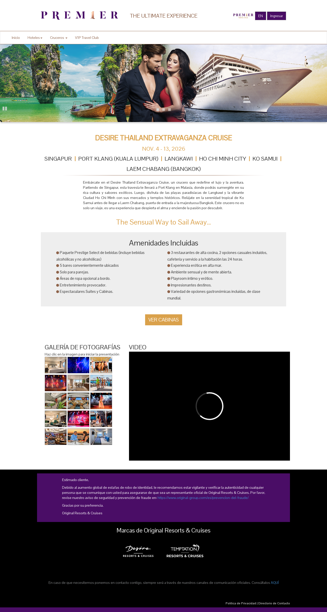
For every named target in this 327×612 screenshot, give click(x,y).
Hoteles (35, 37)
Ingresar (276, 16)
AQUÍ (275, 582)
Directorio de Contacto (274, 603)
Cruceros (58, 37)
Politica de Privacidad (241, 603)
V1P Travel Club (87, 37)
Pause (5, 107)
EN (260, 16)
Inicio (16, 37)
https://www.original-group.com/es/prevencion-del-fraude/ (203, 497)
